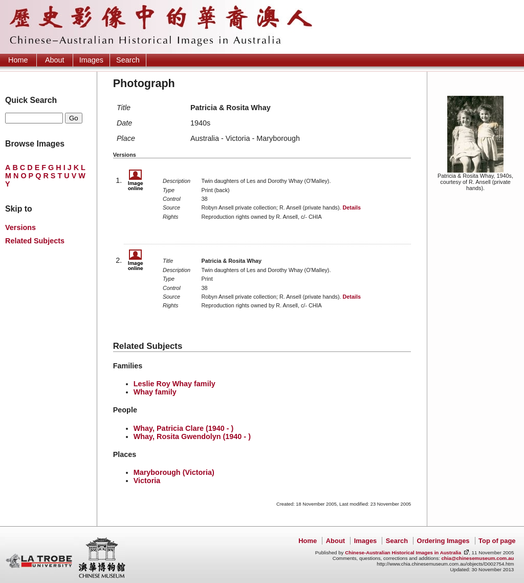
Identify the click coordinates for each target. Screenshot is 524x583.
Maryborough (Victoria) (174, 472)
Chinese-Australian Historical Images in (403, 552)
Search (128, 60)
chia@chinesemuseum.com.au (477, 558)
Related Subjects (34, 241)
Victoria (147, 480)
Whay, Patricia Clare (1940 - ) (184, 428)
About (54, 60)
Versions (20, 227)
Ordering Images (443, 541)
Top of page (496, 541)
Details (352, 207)
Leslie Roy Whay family (174, 384)
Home (18, 60)
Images (91, 60)
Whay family (155, 392)
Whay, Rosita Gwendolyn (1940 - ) (192, 436)
